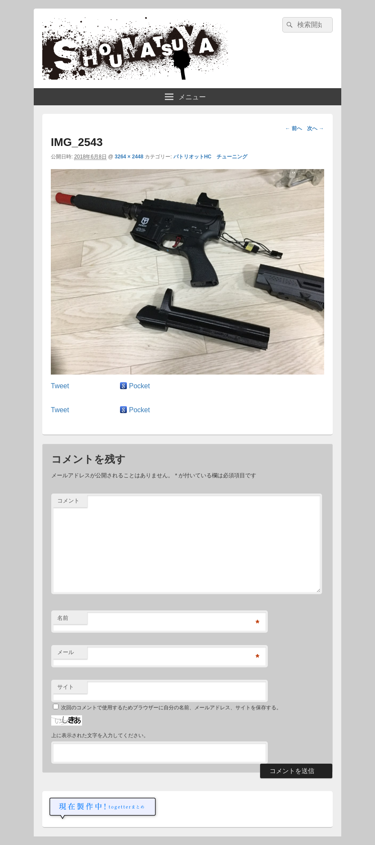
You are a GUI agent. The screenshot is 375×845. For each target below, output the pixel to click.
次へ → (315, 128)
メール (65, 652)
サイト (65, 687)
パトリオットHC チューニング (210, 157)
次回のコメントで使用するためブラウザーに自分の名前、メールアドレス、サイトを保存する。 (171, 708)
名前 (62, 618)
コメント (68, 500)
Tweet (60, 386)
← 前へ (293, 128)
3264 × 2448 (129, 157)
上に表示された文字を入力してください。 (100, 735)
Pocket (139, 386)
